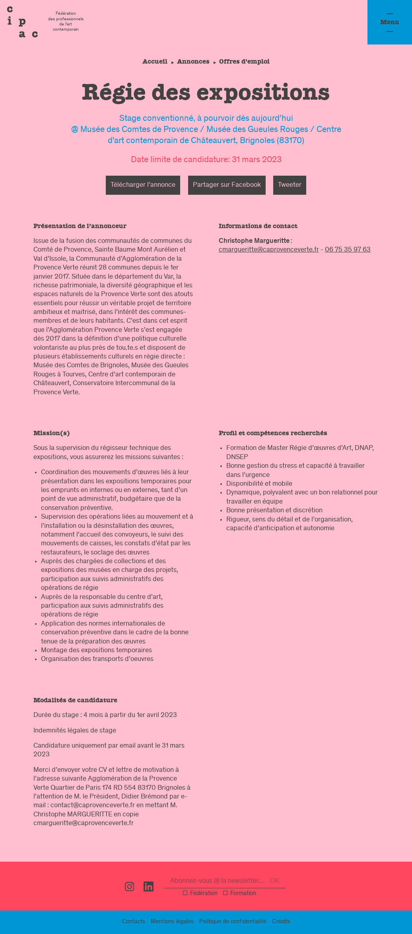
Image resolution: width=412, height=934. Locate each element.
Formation (243, 894)
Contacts (133, 922)
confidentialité (232, 922)
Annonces (193, 61)
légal (172, 922)
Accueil (153, 61)
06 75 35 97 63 (348, 250)
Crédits (281, 922)
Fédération (204, 894)
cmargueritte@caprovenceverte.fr (269, 250)
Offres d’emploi (246, 61)
